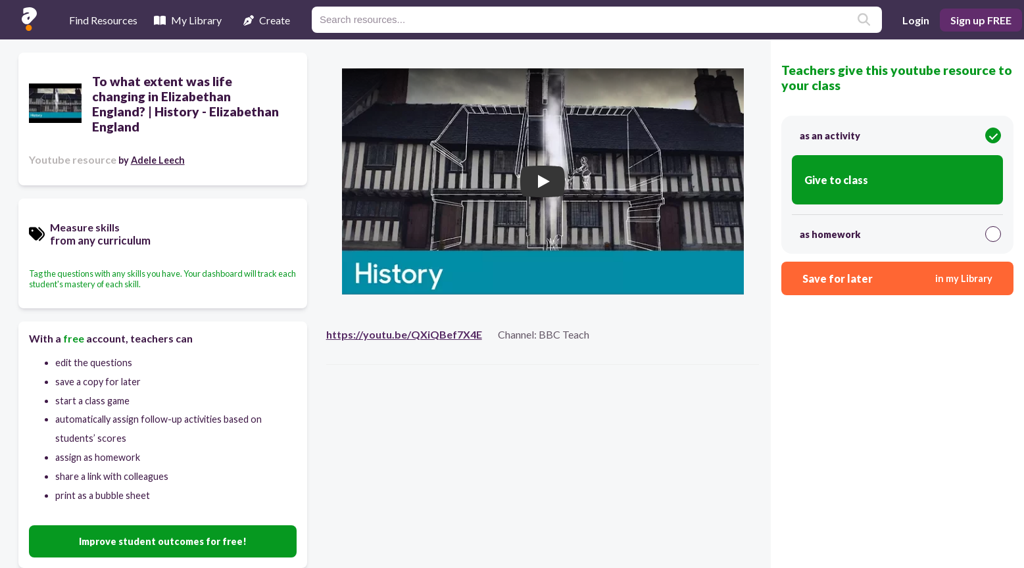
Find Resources (103, 20)
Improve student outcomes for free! (163, 541)
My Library (188, 20)
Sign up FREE (981, 20)
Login (915, 20)
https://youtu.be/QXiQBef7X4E (404, 334)
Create (266, 20)
